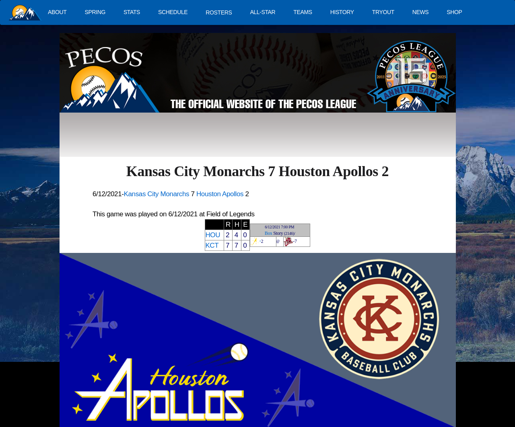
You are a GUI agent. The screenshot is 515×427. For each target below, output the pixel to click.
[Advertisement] (207, 139)
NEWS (420, 12)
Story (278, 233)
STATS (132, 12)
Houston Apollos (219, 194)
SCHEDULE (172, 12)
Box (268, 233)
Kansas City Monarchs (157, 194)
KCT (211, 245)
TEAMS (302, 12)
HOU (212, 235)
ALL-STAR (262, 12)
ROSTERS (219, 12)
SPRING (94, 12)
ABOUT (57, 12)
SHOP (454, 12)
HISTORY (342, 12)
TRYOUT (383, 12)
